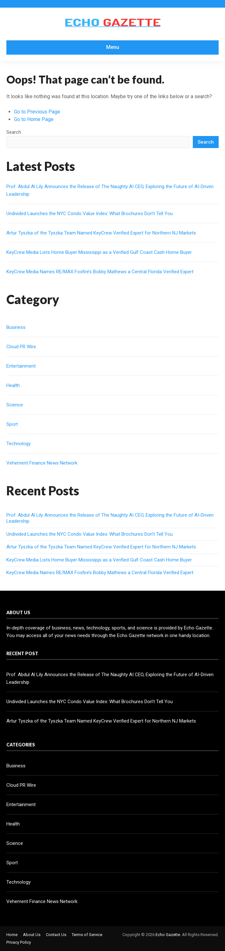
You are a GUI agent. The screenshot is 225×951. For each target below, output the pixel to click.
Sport (12, 424)
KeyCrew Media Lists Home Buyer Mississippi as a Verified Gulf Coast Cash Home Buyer (99, 252)
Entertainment (21, 366)
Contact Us (56, 934)
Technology (18, 443)
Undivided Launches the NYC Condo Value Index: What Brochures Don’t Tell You (89, 213)
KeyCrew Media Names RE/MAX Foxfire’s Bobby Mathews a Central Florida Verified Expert (99, 272)
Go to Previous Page (37, 112)
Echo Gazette (168, 934)
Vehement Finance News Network (41, 463)
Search (13, 132)
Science (14, 405)
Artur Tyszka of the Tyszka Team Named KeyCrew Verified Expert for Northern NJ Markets (101, 233)
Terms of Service (87, 934)
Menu (112, 47)
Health (13, 385)
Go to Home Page (34, 119)
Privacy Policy (18, 942)
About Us (31, 934)
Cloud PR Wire (21, 347)
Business (15, 327)
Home (12, 934)
